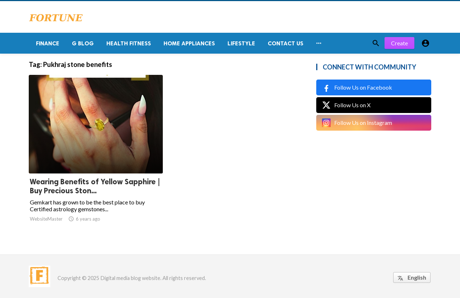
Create (399, 43)
